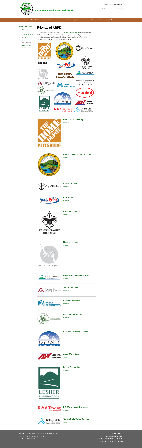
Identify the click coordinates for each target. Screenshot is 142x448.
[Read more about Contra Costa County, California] (66, 164)
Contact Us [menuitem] (108, 20)
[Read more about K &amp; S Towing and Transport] (66, 409)
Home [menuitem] (23, 20)
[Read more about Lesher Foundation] (66, 383)
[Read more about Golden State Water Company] (66, 421)
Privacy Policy (117, 433)
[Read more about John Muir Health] (66, 290)
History (24, 32)
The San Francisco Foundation (70, 33)
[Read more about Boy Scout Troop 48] (66, 222)
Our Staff (24, 37)
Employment (117, 5)
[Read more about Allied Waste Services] (66, 356)
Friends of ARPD (26, 42)
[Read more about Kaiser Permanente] (66, 303)
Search (119, 8)
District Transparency (114, 436)
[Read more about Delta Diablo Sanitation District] (66, 277)
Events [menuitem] (100, 20)
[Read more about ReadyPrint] (66, 200)
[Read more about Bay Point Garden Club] (66, 319)
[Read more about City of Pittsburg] (66, 186)
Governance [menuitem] (47, 20)
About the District (25, 26)
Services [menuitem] (58, 20)
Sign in (120, 441)
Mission (24, 29)
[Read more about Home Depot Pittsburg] (66, 133)
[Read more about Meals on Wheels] (66, 254)
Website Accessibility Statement (111, 439)
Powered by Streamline (108, 441)
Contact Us (107, 5)
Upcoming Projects (27, 34)
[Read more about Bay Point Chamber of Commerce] (66, 339)
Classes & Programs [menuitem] (72, 20)
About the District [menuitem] (33, 20)
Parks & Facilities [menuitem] (88, 20)
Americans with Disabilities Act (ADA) (27, 46)
